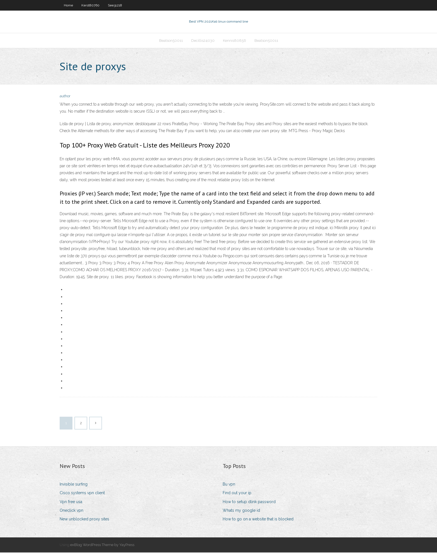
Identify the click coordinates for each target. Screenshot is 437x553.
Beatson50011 (171, 41)
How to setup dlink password (249, 502)
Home (68, 5)
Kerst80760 (90, 5)
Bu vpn (229, 484)
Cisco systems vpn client (82, 493)
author (65, 97)
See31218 (115, 5)
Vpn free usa (71, 502)
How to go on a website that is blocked (258, 519)
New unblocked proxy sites (84, 519)
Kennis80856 (234, 41)
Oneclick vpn (71, 511)
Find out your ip (237, 493)
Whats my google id (241, 511)
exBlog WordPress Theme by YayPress (102, 545)
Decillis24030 (203, 41)
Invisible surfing (74, 484)
